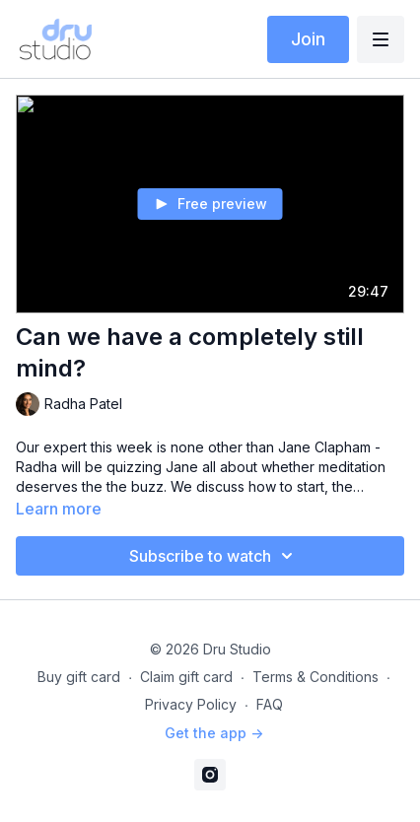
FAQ (269, 704)
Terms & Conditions (315, 676)
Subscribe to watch (214, 556)
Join (308, 39)
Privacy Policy (191, 704)
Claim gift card (186, 676)
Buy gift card (78, 676)
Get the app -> (214, 732)
